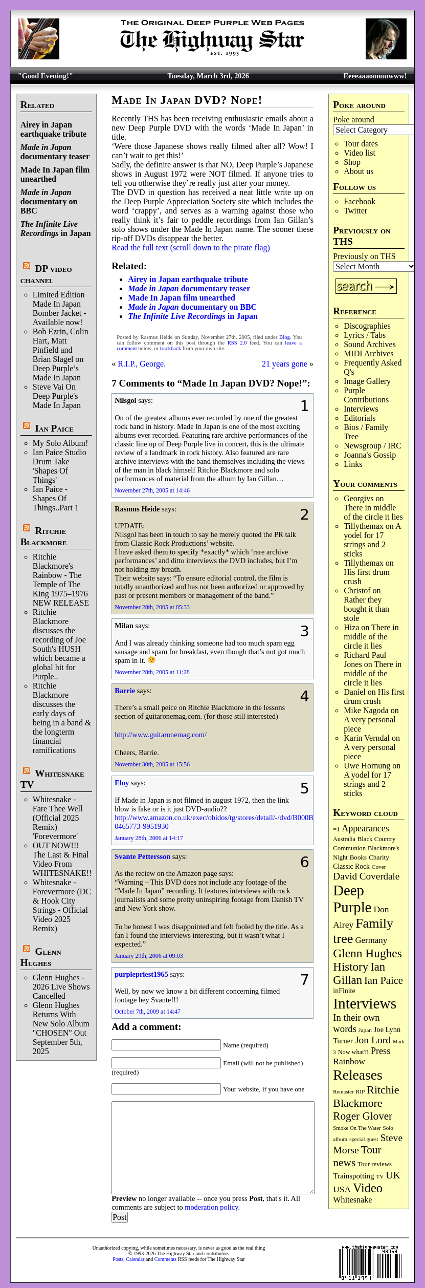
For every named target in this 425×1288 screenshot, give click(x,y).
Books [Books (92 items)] (358, 857)
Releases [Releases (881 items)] (357, 1075)
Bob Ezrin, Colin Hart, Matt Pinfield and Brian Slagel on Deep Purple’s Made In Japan (60, 354)
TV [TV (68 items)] (380, 1176)
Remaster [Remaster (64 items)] (343, 1091)
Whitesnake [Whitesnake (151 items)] (352, 1199)
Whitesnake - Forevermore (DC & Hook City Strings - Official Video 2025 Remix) (62, 905)
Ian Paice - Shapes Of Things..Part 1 (56, 498)
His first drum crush (374, 696)
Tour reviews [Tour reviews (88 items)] (374, 1164)
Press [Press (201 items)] (380, 1051)
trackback (170, 348)
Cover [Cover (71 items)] (379, 867)
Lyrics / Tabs (365, 335)
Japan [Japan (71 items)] (365, 1030)
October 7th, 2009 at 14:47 (148, 1011)
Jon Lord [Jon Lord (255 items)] (373, 1040)
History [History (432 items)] (350, 966)
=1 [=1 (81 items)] (336, 829)
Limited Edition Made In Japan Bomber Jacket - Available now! (59, 308)
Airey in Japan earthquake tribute (53, 129)
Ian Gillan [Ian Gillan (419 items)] (359, 973)
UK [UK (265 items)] (393, 1174)
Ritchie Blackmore (43, 536)
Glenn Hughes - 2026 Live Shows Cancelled (61, 986)
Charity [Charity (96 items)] (379, 857)
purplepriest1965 (141, 974)
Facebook (359, 201)
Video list (359, 152)
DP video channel (46, 274)
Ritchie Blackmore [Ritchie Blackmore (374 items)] (366, 1096)
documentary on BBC (49, 201)
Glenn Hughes (40, 957)
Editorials (359, 418)
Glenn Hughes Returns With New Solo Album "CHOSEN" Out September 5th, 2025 (61, 1028)
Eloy (122, 783)
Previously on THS (364, 256)
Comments (165, 1259)
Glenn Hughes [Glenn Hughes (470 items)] (367, 953)
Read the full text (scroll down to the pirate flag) (190, 247)
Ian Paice (54, 428)
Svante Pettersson (142, 856)
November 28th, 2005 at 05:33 (152, 607)
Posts (118, 1259)
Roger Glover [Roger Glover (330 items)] (362, 1116)
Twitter (355, 210)
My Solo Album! (60, 443)
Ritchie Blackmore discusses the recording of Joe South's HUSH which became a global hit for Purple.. (59, 644)
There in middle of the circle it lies (373, 512)
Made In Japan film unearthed (55, 174)
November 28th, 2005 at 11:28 (152, 672)
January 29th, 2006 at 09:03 (149, 955)
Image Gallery (367, 381)
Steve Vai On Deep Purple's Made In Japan (57, 396)
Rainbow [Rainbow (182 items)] (349, 1061)
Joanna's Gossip (370, 454)
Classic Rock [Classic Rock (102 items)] (351, 866)
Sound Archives (370, 344)
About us (358, 171)
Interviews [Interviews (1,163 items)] (364, 1003)
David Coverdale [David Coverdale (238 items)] (366, 876)
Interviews (361, 408)
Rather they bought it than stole (366, 608)
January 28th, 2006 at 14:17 (149, 838)
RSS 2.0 (237, 343)
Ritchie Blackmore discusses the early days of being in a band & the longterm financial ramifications (62, 718)
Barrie (125, 690)
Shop (352, 162)
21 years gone (284, 363)
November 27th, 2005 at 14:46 (152, 490)
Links (353, 464)
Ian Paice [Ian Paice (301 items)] (383, 980)
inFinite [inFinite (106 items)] (344, 991)
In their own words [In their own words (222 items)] (356, 1023)
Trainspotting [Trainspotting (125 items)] (353, 1176)
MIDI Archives (368, 353)
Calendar (135, 1259)
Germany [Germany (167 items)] (371, 940)
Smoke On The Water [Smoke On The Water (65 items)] (357, 1128)
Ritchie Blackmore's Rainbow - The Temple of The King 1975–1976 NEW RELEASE (61, 579)
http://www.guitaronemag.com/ (161, 735)
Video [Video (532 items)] (368, 1188)
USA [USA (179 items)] (342, 1189)
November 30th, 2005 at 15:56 (152, 764)
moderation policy (211, 1207)
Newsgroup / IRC (372, 445)
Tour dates (361, 143)
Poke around (353, 119)
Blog (284, 337)
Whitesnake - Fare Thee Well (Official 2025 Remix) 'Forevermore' (58, 818)
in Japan (55, 229)
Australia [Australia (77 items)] (344, 839)
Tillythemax (364, 526)
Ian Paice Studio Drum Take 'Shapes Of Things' (59, 466)
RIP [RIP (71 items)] (360, 1091)
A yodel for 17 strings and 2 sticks (372, 540)
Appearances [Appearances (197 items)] (365, 828)
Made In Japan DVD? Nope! (186, 100)
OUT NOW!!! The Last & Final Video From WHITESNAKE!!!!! (66, 859)
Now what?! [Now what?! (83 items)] (353, 1052)
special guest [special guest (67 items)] (363, 1139)
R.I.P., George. (142, 363)
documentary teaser (55, 152)
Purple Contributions (366, 395)
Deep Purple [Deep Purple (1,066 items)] (352, 898)
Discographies (367, 325)
